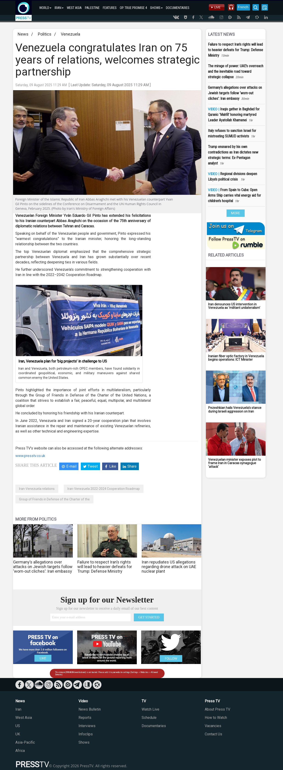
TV (144, 701)
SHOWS (156, 8)
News (23, 34)
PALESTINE (92, 8)
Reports (84, 717)
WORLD (45, 8)
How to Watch (216, 717)
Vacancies (213, 726)
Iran (18, 709)
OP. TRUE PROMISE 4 (133, 8)
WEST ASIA (74, 8)
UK (17, 734)
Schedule (149, 717)
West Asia (23, 717)
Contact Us (213, 734)
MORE (235, 213)
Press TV (212, 701)
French (243, 7)
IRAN (59, 8)
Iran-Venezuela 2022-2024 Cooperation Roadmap (103, 489)
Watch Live (150, 709)
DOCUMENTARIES (177, 8)
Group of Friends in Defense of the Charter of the (54, 499)
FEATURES (110, 8)
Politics (44, 34)
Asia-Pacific (25, 742)
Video (83, 701)
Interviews (86, 726)
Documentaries (154, 726)
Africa (20, 750)
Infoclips (85, 734)
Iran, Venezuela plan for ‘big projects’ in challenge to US (62, 361)
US (17, 726)
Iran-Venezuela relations (37, 489)
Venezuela (70, 34)
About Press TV (217, 709)
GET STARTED (149, 617)
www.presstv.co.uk (30, 456)
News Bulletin (89, 709)
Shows (84, 742)
